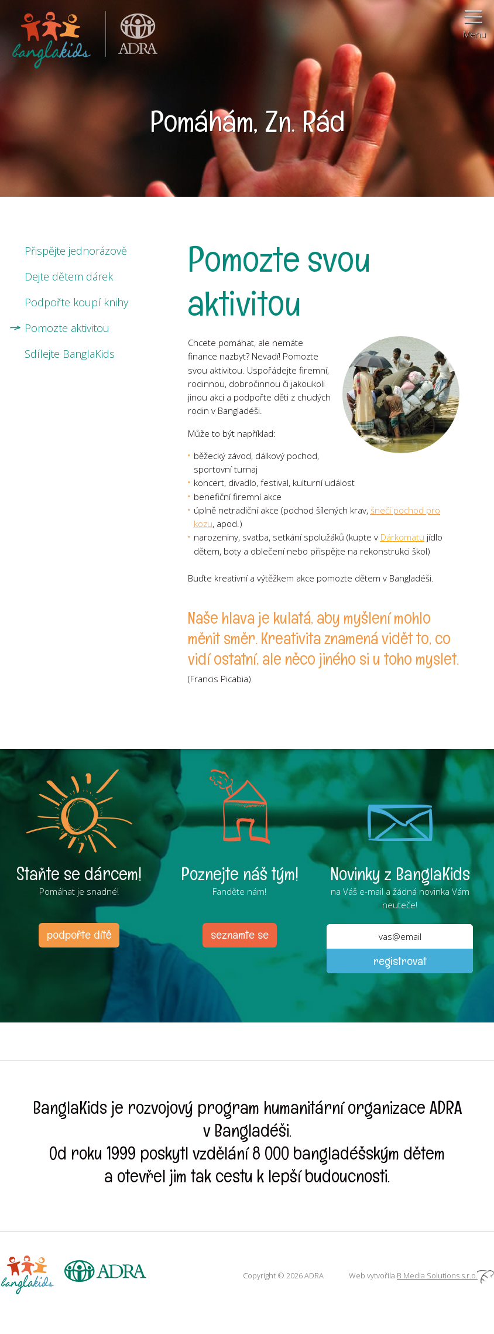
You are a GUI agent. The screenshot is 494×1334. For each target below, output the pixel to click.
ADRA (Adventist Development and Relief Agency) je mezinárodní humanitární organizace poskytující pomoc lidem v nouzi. (131, 38)
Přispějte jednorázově (76, 251)
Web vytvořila (421, 1275)
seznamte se (240, 934)
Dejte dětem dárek (69, 276)
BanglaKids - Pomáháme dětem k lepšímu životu (52, 38)
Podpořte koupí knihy (76, 302)
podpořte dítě (79, 934)
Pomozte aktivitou (67, 328)
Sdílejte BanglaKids (70, 354)
